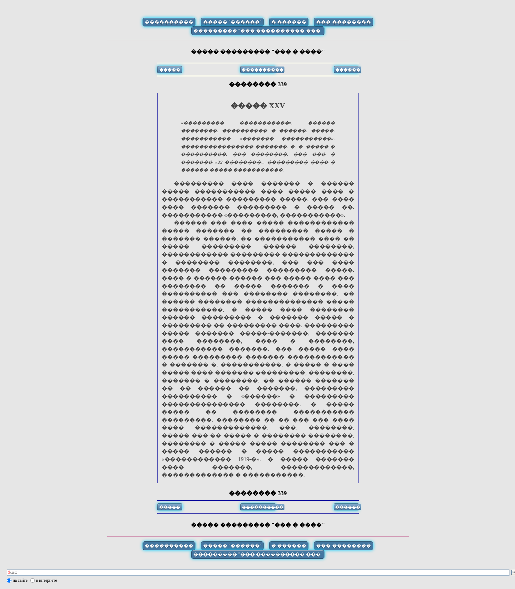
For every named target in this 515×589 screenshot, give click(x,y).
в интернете (46, 580)
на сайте (20, 580)
